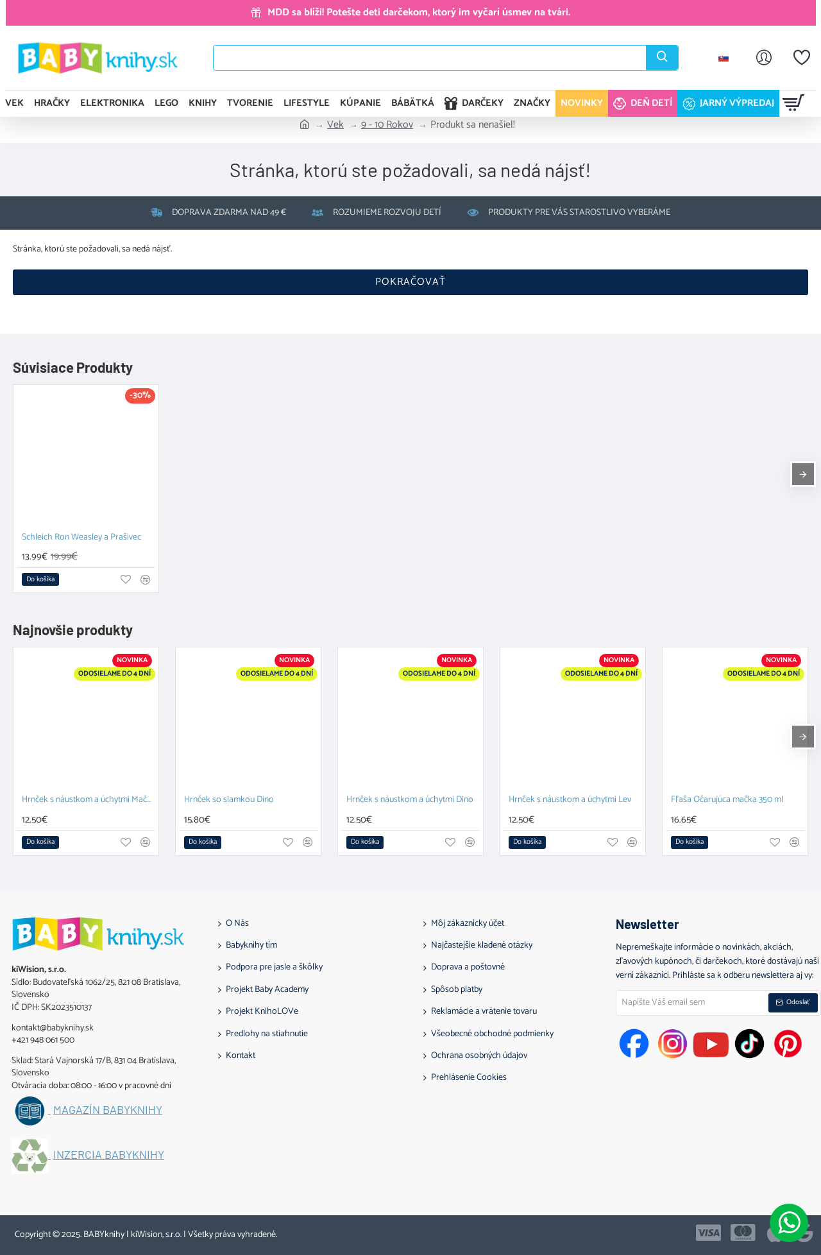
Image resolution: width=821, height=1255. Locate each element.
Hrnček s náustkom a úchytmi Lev (570, 800)
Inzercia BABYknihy (108, 1154)
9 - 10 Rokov (387, 125)
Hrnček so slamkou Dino (229, 800)
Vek (335, 125)
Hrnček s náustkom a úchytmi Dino (409, 800)
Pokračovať (410, 282)
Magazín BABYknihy (107, 1110)
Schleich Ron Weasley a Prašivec (81, 538)
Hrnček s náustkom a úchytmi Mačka (88, 800)
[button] (40, 579)
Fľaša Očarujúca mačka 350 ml (727, 800)
